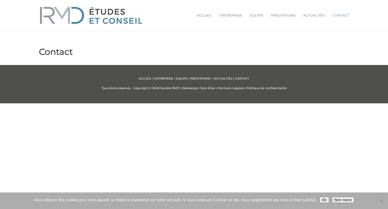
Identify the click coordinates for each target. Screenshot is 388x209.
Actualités (314, 15)
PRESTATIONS (200, 78)
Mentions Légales (230, 88)
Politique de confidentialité (266, 88)
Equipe (257, 15)
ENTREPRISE (163, 78)
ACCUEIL (145, 78)
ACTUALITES (223, 78)
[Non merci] (381, 201)
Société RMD (169, 88)
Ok (324, 200)
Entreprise (231, 15)
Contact (340, 15)
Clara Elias (207, 88)
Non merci (343, 200)
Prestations (283, 15)
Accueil (204, 15)
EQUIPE (181, 78)
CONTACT (242, 78)
